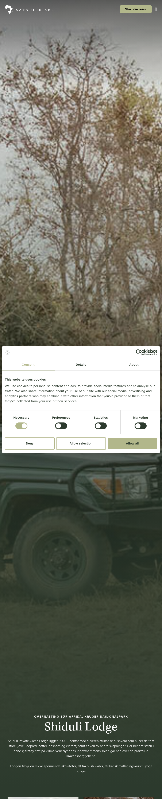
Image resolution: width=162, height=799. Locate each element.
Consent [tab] (28, 364)
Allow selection (80, 443)
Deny (30, 443)
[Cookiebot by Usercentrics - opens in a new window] (138, 352)
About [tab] (134, 364)
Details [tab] (81, 364)
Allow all (132, 443)
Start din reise (135, 9)
